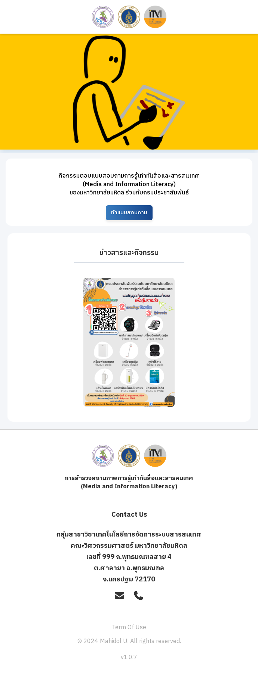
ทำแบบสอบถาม (129, 212)
